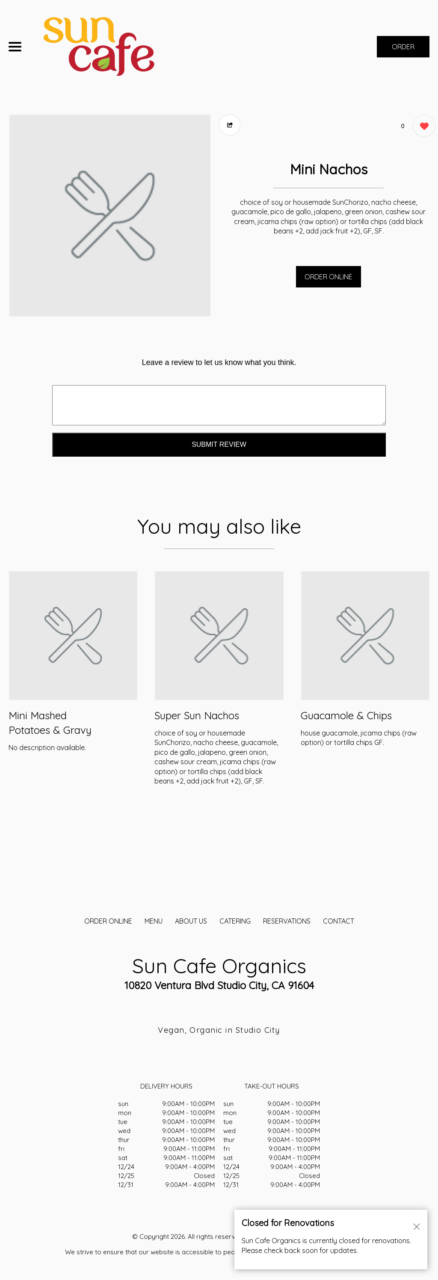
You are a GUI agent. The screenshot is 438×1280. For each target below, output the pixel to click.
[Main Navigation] (15, 46)
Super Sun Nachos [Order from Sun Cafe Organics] (196, 715)
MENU (154, 921)
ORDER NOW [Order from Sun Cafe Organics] (403, 49)
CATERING (235, 921)
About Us (191, 921)
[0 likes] (422, 127)
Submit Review (219, 444)
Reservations (287, 921)
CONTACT (338, 921)
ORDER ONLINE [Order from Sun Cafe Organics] (108, 921)
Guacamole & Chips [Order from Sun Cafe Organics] (346, 715)
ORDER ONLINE (328, 276)
